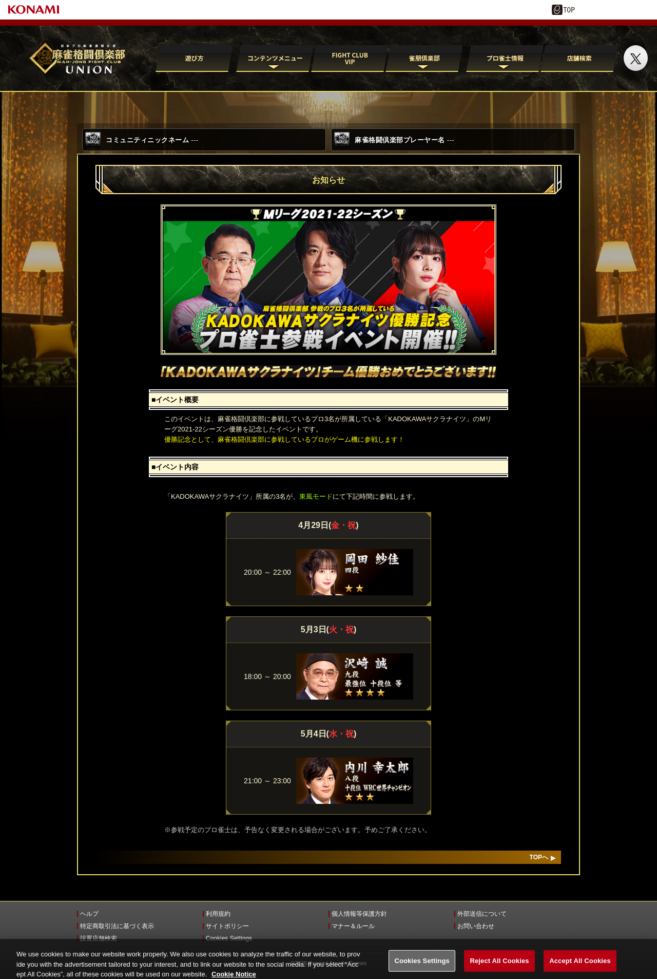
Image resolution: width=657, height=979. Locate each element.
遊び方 (194, 57)
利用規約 (218, 914)
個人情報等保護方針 (359, 914)
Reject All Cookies (499, 967)
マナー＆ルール (353, 926)
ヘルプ (89, 914)
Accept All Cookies (580, 967)
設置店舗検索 (98, 938)
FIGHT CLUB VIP (350, 58)
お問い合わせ (475, 926)
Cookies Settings (229, 938)
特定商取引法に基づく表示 (117, 926)
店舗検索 (579, 57)
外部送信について (482, 914)
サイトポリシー (227, 926)
